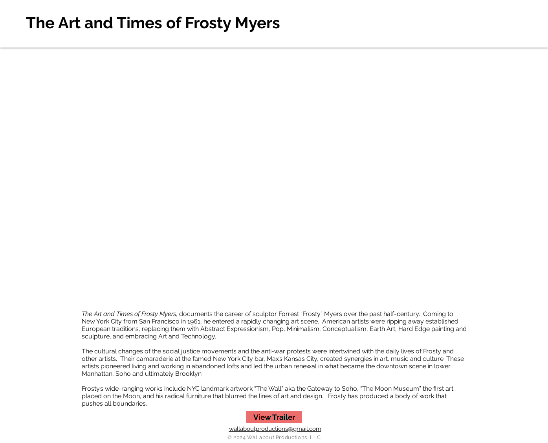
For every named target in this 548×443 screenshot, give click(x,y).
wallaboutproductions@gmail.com (275, 428)
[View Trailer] (274, 417)
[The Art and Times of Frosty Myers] (155, 23)
